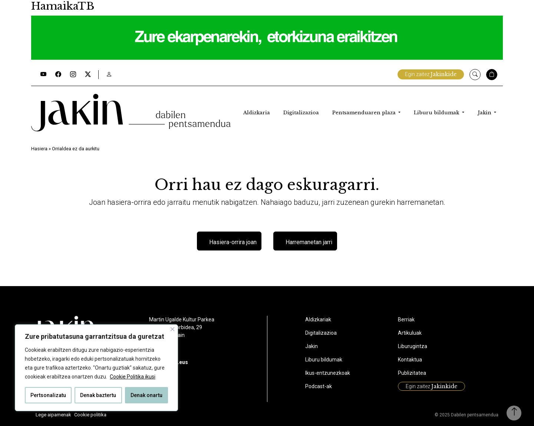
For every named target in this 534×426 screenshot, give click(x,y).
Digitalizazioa (301, 112)
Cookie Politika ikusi (132, 377)
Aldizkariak (318, 319)
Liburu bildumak (437, 112)
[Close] (172, 329)
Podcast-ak (318, 386)
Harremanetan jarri (309, 242)
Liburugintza (412, 346)
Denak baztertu (98, 395)
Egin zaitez (430, 74)
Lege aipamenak (53, 414)
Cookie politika (90, 414)
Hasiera (39, 148)
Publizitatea (412, 373)
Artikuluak (410, 333)
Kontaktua (410, 360)
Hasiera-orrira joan (233, 242)
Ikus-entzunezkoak (327, 373)
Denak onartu (146, 395)
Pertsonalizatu (48, 395)
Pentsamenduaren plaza (364, 112)
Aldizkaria (256, 112)
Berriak (406, 319)
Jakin (485, 112)
